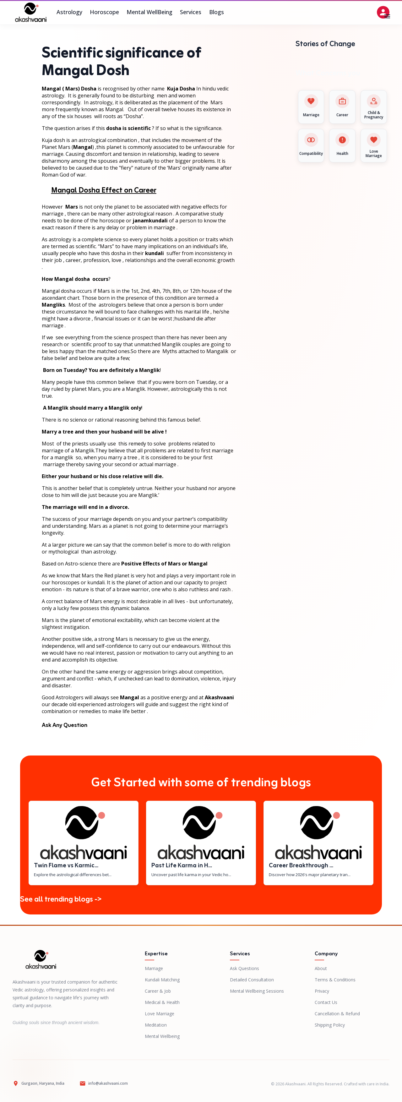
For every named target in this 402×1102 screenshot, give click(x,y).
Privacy (322, 991)
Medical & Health (162, 1002)
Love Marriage (159, 1014)
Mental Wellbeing (162, 1036)
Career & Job (158, 991)
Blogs (216, 12)
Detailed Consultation (252, 980)
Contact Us (326, 1002)
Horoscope (104, 12)
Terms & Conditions (335, 980)
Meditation (156, 1025)
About (321, 968)
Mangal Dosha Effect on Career (103, 190)
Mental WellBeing (149, 12)
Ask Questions (244, 968)
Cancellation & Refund (337, 1014)
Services (190, 12)
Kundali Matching (162, 980)
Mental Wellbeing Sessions (257, 991)
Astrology (69, 12)
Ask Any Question (64, 725)
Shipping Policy (330, 1025)
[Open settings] (383, 12)
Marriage (154, 968)
